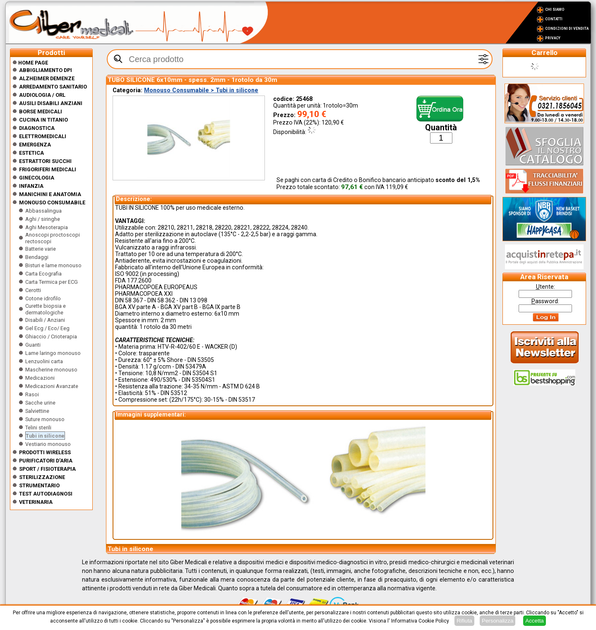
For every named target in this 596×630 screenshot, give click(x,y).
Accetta (534, 621)
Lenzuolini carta (44, 361)
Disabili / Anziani (45, 320)
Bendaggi (36, 257)
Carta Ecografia (43, 274)
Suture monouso (45, 419)
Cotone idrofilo (43, 298)
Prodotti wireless (45, 452)
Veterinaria (36, 502)
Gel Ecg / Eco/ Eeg (47, 328)
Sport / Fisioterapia (47, 469)
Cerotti (33, 290)
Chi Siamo (555, 9)
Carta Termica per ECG (51, 282)
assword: (545, 301)
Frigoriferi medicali (47, 169)
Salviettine (37, 411)
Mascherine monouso (51, 370)
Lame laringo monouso (53, 353)
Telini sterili (38, 427)
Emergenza (35, 144)
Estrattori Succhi (45, 161)
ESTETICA (31, 153)
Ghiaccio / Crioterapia (51, 336)
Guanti (33, 345)
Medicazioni (40, 378)
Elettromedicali (42, 136)
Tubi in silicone (45, 436)
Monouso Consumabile (52, 202)
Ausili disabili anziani (50, 103)
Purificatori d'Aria (45, 461)
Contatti (553, 19)
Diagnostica (37, 128)
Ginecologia (36, 178)
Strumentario (39, 485)
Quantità (441, 127)
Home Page (30, 63)
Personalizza (497, 621)
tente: (545, 286)
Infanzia (31, 186)
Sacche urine (40, 403)
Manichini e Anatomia (50, 194)
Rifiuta (464, 621)
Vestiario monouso (48, 444)
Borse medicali (40, 111)
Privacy (552, 38)
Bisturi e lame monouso (53, 265)
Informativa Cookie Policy (420, 621)
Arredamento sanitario (53, 87)
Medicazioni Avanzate (51, 386)
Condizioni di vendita (567, 28)
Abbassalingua (43, 211)
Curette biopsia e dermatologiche (45, 309)
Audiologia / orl (42, 95)
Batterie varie (40, 249)
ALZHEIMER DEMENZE (46, 78)
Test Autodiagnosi (45, 494)
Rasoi (32, 394)
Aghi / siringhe (42, 219)
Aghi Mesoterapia (46, 227)
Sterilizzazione (42, 477)
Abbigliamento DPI (45, 70)
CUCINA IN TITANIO (43, 120)
